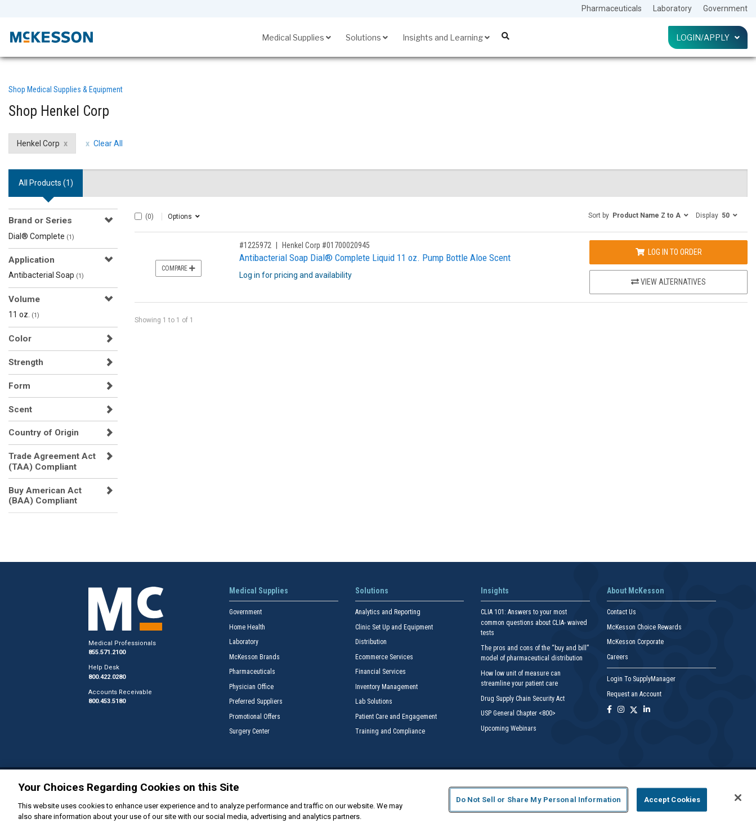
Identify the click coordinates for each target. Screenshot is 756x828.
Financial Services (380, 672)
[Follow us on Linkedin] (646, 710)
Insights (495, 590)
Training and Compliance (390, 731)
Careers (617, 657)
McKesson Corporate (635, 642)
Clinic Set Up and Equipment (394, 627)
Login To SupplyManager (641, 679)
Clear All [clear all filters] (108, 143)
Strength (25, 362)
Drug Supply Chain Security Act (523, 699)
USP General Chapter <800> (518, 713)
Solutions (367, 37)
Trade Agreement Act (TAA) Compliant (52, 461)
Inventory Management (386, 687)
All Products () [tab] (46, 182)
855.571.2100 (107, 652)
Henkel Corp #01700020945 (326, 245)
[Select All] (138, 216)
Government (725, 8)
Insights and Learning (446, 37)
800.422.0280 (107, 677)
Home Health (247, 627)
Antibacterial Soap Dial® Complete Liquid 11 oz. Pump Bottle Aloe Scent (375, 257)
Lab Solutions (373, 701)
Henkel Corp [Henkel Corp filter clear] (38, 143)
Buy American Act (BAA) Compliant (45, 495)
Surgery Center (249, 731)
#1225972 (255, 245)
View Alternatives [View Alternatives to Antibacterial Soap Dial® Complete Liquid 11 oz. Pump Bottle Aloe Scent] (668, 281)
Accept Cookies (672, 799)
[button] (638, 214)
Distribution (371, 642)
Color (20, 339)
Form (19, 386)
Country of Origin (43, 433)
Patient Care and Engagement (396, 717)
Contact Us (621, 612)
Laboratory (672, 8)
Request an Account (634, 694)
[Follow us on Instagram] (621, 710)
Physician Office (251, 687)
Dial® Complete (41, 236)
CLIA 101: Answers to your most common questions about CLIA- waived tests (534, 622)
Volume (24, 299)
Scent (20, 409)
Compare (178, 268)
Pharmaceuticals (611, 8)
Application (31, 260)
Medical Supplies (296, 37)
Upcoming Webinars (508, 728)
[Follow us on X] (634, 710)
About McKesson (635, 590)
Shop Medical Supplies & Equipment (65, 89)
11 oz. (23, 314)
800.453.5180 (107, 701)
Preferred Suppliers (256, 701)
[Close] (738, 797)
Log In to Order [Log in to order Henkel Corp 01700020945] (669, 252)
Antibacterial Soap (46, 275)
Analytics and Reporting (388, 612)
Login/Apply (708, 37)
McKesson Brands (254, 657)
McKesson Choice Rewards (644, 627)
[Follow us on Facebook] (609, 710)
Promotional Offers (254, 717)
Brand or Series (40, 220)
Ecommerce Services (384, 657)
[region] (378, 799)
